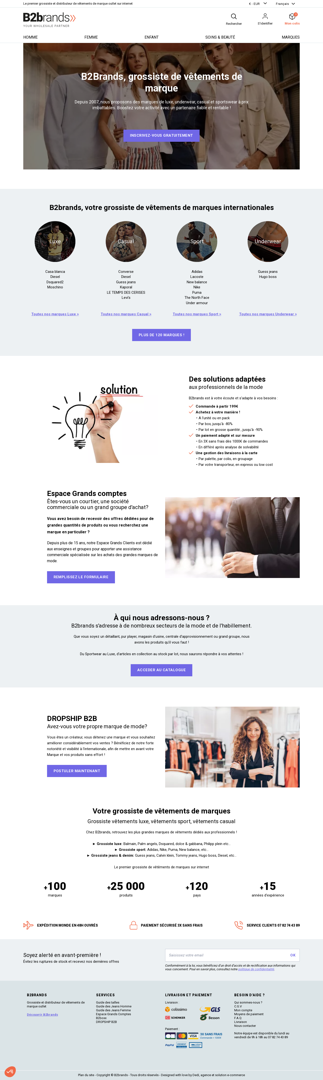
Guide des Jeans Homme (113, 1006)
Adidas (197, 271)
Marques (291, 37)
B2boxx (101, 1018)
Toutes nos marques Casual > (126, 314)
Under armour (197, 303)
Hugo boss (268, 277)
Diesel (55, 277)
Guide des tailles (107, 1002)
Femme (91, 37)
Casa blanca (55, 271)
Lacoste (196, 277)
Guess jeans (126, 282)
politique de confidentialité (256, 969)
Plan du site (86, 1075)
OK (292, 955)
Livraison (240, 1022)
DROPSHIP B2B (106, 1022)
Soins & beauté (220, 37)
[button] (258, 3)
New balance (197, 282)
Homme (30, 37)
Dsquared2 (55, 282)
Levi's (126, 297)
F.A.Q (238, 1018)
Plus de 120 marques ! (161, 335)
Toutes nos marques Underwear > (268, 314)
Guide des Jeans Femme (113, 1010)
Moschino (55, 287)
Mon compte (243, 1010)
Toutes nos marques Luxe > (55, 314)
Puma (197, 292)
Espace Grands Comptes (113, 1014)
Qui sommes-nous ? (248, 1002)
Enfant (152, 37)
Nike (197, 287)
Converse (126, 271)
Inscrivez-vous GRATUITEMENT (161, 135)
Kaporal (126, 287)
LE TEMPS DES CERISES (126, 292)
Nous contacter (245, 1026)
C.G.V (238, 1006)
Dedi (196, 1075)
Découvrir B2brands (42, 1014)
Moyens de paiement (249, 1014)
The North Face (197, 297)
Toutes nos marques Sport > (197, 314)
